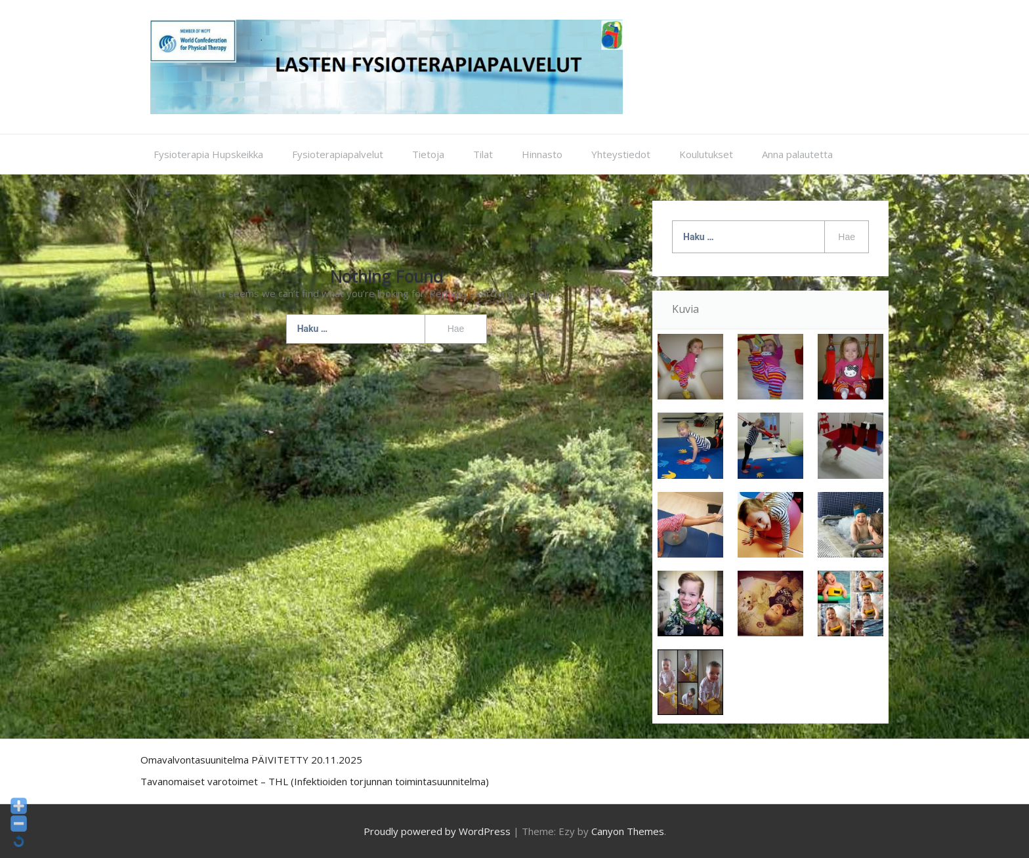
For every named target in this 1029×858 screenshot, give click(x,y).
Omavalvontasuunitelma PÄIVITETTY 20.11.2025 (251, 759)
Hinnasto (542, 154)
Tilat (483, 154)
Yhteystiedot (620, 154)
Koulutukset (706, 154)
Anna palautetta (797, 154)
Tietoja (428, 154)
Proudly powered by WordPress (437, 831)
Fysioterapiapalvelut (337, 154)
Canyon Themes (627, 831)
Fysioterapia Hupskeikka (208, 154)
